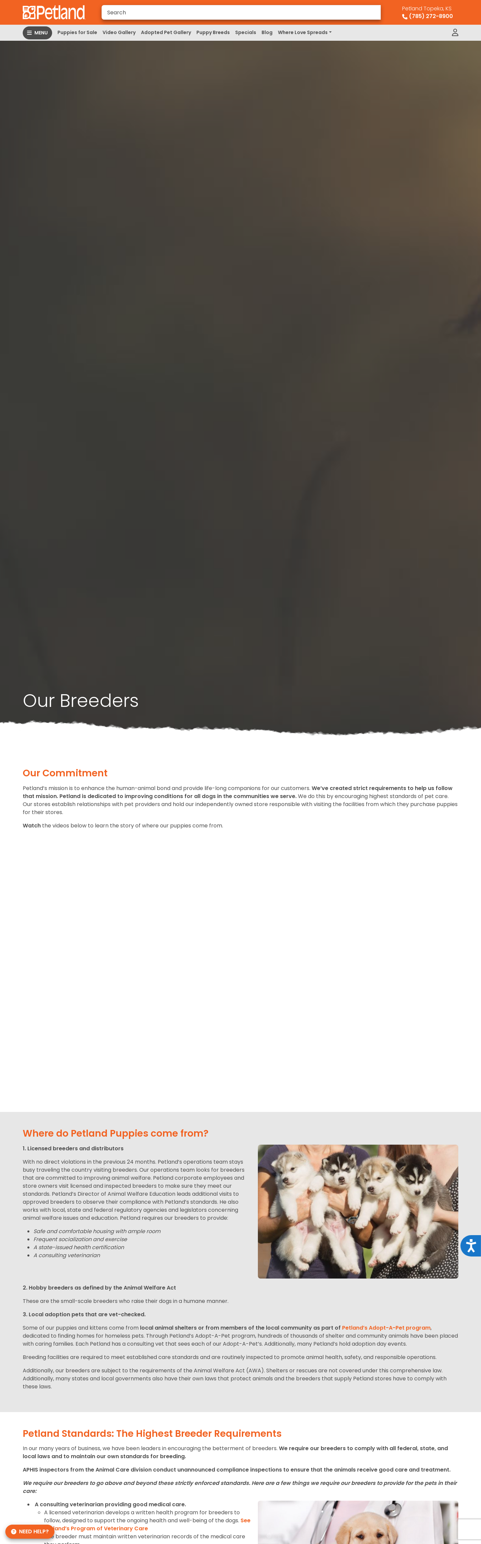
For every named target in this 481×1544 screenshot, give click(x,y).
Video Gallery (119, 32)
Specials (245, 32)
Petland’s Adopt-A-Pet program (386, 1328)
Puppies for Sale (77, 32)
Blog (267, 32)
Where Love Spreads (303, 32)
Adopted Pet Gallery (166, 32)
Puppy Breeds (213, 32)
